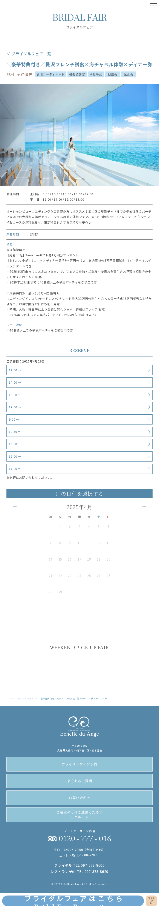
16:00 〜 (15, 395)
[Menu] (153, 5)
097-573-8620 (96, 871)
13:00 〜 (15, 444)
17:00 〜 (15, 407)
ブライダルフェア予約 (79, 764)
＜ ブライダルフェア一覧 (28, 53)
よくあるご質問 (79, 780)
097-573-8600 (92, 865)
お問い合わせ (79, 797)
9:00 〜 (14, 419)
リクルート (79, 815)
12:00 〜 (15, 370)
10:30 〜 (15, 431)
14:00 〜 (15, 382)
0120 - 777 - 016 (85, 838)
